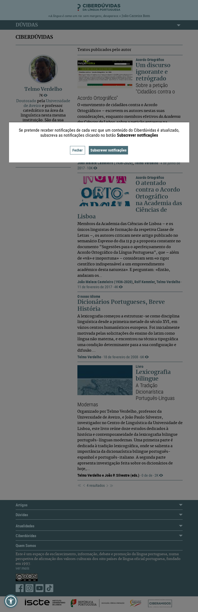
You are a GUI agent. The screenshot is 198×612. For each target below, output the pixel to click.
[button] (10, 601)
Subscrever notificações (108, 150)
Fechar (77, 150)
